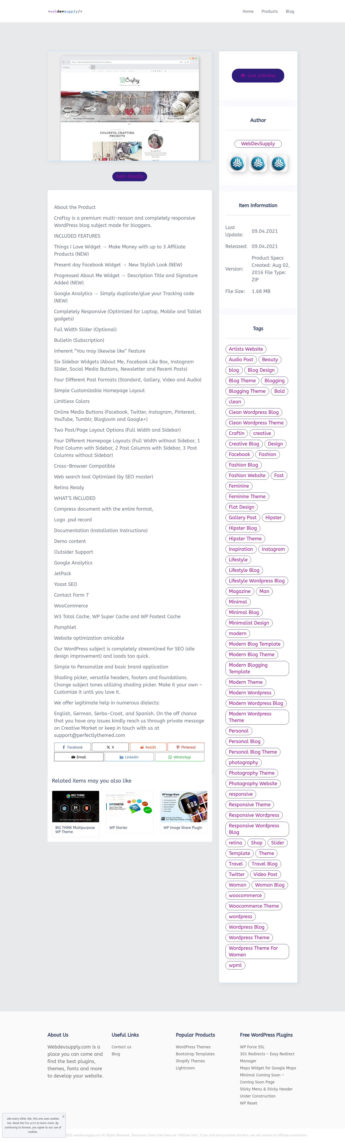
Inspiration (241, 549)
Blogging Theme (247, 391)
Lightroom (185, 1068)
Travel (236, 864)
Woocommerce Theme (254, 906)
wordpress (240, 916)
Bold (279, 391)
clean (235, 402)
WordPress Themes (193, 1047)
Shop (256, 843)
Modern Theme (246, 682)
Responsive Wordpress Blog (254, 829)
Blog (290, 11)
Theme (266, 853)
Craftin (237, 433)
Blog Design (261, 370)
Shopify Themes (190, 1061)
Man (264, 591)
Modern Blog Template (255, 644)
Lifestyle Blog (244, 570)
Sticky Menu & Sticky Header (266, 1089)
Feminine (239, 486)
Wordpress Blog (247, 927)
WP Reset (248, 1103)
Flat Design (241, 507)
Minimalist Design (249, 623)
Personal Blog (245, 741)
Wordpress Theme (249, 938)
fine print (30, 1123)
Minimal (238, 602)
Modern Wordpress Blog (256, 703)
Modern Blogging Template (248, 668)
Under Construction (258, 1096)
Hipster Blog (243, 528)
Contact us (121, 1047)
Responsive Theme (250, 805)
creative (262, 433)
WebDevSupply (258, 144)
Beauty (270, 360)
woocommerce (245, 895)
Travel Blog (265, 864)
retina (235, 843)
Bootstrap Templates (195, 1054)
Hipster (273, 518)
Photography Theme (252, 773)
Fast (279, 475)
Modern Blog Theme (252, 654)
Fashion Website (247, 475)
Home (248, 11)
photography (243, 762)
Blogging (274, 381)
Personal (239, 731)
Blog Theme (242, 381)
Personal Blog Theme (253, 752)
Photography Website (253, 783)
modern (238, 633)
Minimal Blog (244, 612)
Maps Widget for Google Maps (268, 1068)
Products (269, 11)
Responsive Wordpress (254, 815)
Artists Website (246, 349)
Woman (238, 885)
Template (239, 853)
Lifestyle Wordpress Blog (257, 581)
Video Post (265, 874)
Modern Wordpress (250, 693)
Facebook (239, 454)
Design (275, 444)
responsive (241, 794)
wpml (235, 965)
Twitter (237, 874)
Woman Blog (269, 885)
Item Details (129, 176)
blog (234, 370)
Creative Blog (244, 444)
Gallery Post (243, 518)
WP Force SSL (252, 1047)
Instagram (273, 549)
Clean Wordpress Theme (256, 423)
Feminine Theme (247, 496)
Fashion (267, 454)
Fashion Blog (243, 465)
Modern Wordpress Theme (250, 717)
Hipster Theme (245, 539)
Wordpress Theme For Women (253, 951)
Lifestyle (238, 560)
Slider (277, 843)
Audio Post (241, 360)
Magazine (240, 591)
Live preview (258, 75)
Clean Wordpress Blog (254, 412)
